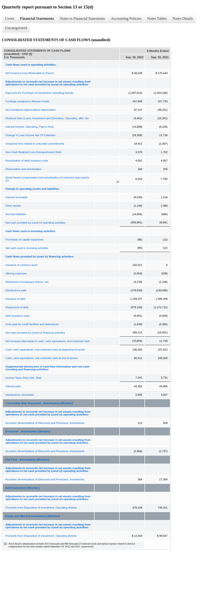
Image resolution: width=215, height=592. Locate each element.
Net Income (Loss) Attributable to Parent (29, 73)
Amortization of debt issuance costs (26, 160)
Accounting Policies (126, 18)
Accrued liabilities (15, 214)
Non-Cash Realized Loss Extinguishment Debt (33, 152)
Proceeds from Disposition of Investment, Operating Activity (41, 507)
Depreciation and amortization (23, 169)
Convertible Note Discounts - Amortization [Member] (39, 403)
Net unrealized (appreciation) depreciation (30, 109)
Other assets (13, 205)
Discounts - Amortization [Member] (27, 431)
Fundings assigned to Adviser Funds (27, 101)
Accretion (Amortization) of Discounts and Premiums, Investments (44, 423)
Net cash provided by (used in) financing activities (35, 332)
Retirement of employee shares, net (26, 281)
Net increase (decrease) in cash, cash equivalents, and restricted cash (47, 341)
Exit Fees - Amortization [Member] (27, 459)
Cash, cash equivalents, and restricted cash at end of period (41, 358)
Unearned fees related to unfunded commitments (34, 143)
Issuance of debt (15, 298)
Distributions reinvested (19, 394)
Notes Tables (157, 18)
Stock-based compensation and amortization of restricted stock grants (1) (47, 179)
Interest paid (12, 386)
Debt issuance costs (17, 315)
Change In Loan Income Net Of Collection (30, 135)
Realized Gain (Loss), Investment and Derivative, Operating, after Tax (47, 118)
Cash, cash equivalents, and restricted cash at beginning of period (45, 349)
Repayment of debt (16, 307)
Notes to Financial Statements (82, 18)
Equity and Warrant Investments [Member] (32, 516)
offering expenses (16, 273)
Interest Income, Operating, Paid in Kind (29, 126)
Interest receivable (16, 197)
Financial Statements (37, 18)
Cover (9, 18)
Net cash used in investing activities (26, 248)
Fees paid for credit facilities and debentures (32, 324)
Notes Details (183, 18)
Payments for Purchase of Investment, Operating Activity (39, 92)
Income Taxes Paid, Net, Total (23, 377)
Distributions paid (15, 290)
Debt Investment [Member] (22, 487)
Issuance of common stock (21, 265)
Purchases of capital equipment (24, 239)
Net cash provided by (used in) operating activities (35, 222)
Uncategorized (16, 28)
